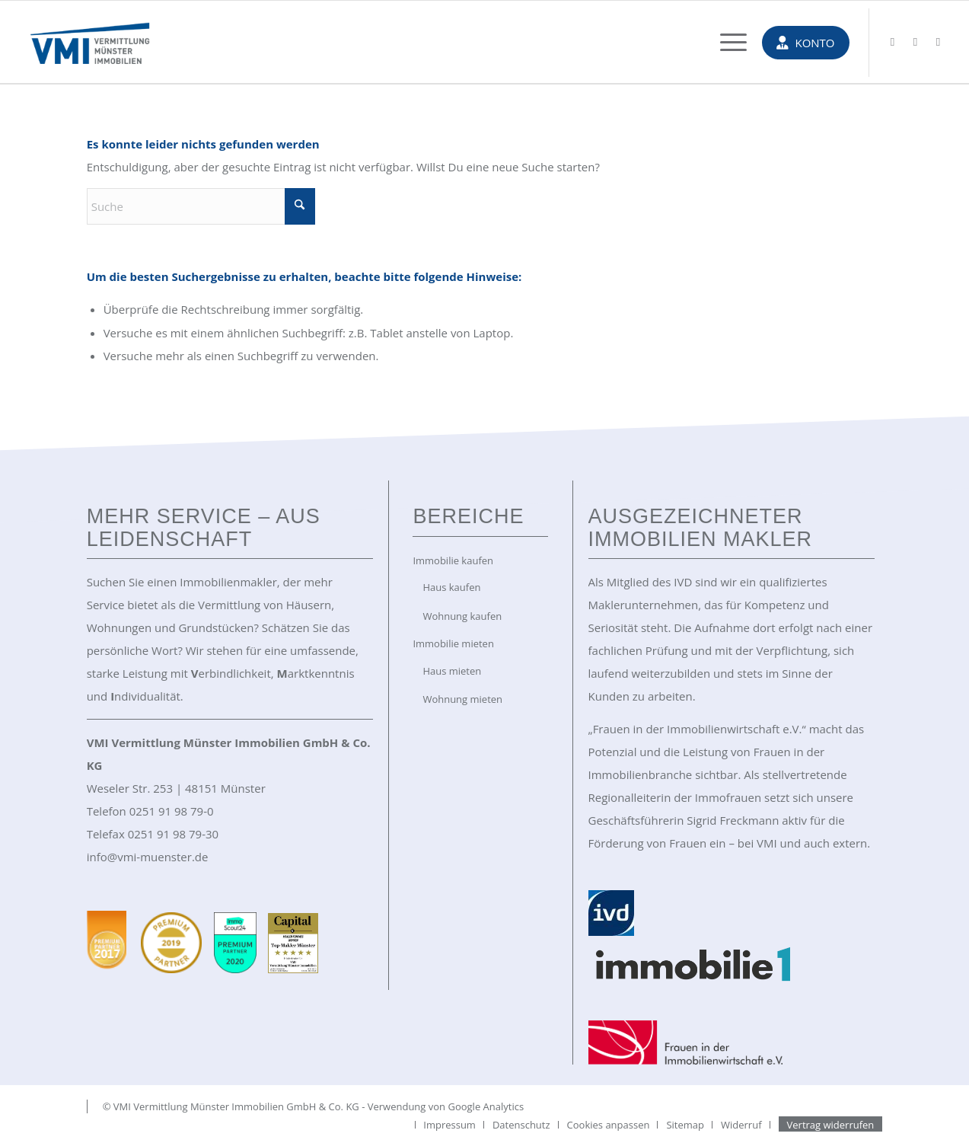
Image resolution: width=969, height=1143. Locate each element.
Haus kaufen (451, 587)
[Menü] (726, 41)
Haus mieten (451, 671)
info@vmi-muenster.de (148, 856)
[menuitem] (726, 41)
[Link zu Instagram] (938, 41)
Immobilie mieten (453, 643)
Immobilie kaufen (453, 560)
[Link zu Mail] (892, 41)
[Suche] (201, 206)
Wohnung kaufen (462, 616)
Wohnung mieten (462, 699)
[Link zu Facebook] (915, 41)
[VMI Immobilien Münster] (90, 42)
